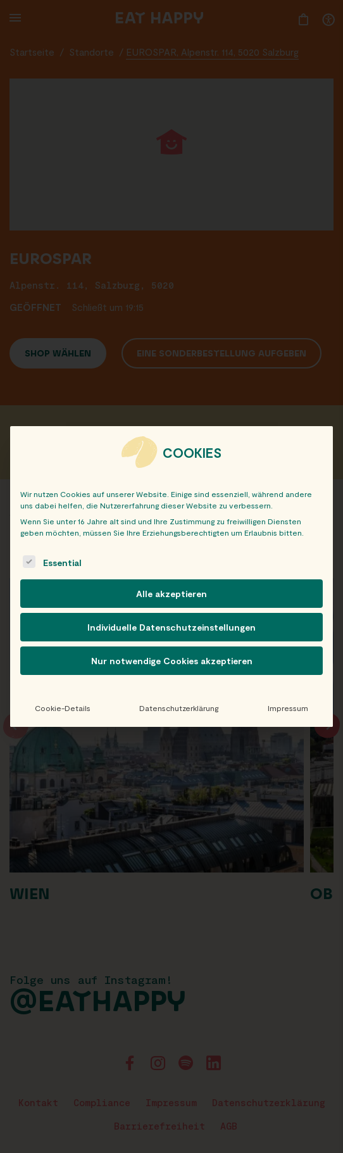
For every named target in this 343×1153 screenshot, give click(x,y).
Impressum (288, 707)
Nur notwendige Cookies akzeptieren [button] (172, 660)
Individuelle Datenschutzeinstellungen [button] (171, 627)
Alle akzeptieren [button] (171, 593)
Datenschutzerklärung (178, 707)
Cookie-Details (62, 707)
